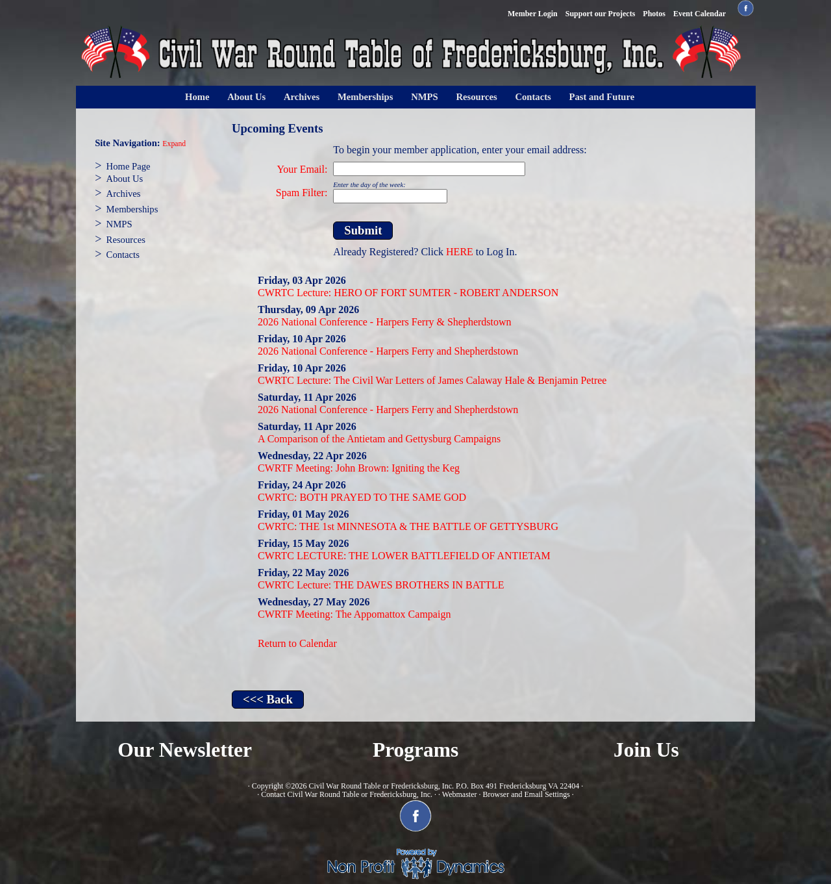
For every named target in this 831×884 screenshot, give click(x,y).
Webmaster (459, 794)
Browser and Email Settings (525, 794)
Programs (415, 750)
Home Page (128, 166)
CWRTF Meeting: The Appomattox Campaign (354, 614)
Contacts (533, 97)
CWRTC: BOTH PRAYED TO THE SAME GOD (362, 497)
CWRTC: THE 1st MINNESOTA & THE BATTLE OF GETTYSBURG (408, 526)
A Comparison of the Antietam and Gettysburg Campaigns (379, 438)
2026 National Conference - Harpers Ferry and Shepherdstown (388, 351)
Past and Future (602, 97)
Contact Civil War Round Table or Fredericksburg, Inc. (346, 794)
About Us (246, 97)
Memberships (365, 97)
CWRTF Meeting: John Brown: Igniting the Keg (359, 468)
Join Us (646, 750)
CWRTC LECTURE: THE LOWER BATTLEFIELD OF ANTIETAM (404, 555)
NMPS (424, 97)
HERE (459, 251)
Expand (174, 144)
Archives (301, 97)
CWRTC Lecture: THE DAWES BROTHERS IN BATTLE (381, 584)
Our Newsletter (185, 750)
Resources (476, 97)
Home (197, 97)
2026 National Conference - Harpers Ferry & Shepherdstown (385, 321)
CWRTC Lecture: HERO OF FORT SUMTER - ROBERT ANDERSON (408, 292)
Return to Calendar (297, 643)
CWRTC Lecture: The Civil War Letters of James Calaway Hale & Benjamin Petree (432, 380)
